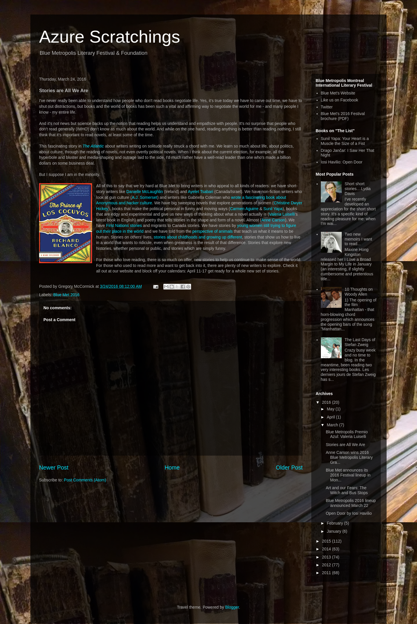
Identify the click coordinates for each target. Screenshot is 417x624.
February (335, 523)
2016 (327, 402)
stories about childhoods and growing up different (198, 237)
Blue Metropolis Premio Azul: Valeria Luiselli (347, 434)
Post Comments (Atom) (85, 480)
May (331, 409)
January (334, 531)
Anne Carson (273, 220)
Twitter (327, 107)
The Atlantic (93, 146)
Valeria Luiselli (282, 214)
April (331, 417)
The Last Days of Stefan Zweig (360, 342)
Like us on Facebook (339, 100)
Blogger (232, 607)
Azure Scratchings (109, 36)
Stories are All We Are (345, 444)
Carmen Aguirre (244, 208)
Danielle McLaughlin (144, 191)
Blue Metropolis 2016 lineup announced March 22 (351, 503)
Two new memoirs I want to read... (358, 239)
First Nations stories (124, 225)
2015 (327, 541)
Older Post (289, 467)
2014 (327, 549)
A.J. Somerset (144, 197)
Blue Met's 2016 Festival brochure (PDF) (343, 116)
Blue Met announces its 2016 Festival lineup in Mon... (348, 475)
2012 (327, 565)
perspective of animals (212, 231)
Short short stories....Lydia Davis (358, 188)
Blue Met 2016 (66, 294)
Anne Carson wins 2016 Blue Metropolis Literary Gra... (349, 457)
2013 (327, 557)
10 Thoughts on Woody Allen (359, 291)
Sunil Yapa (272, 208)
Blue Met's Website (338, 93)
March (333, 425)
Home (172, 467)
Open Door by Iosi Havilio (349, 513)
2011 (327, 572)
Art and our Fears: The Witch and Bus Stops (347, 490)
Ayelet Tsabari (200, 191)
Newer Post (53, 467)
